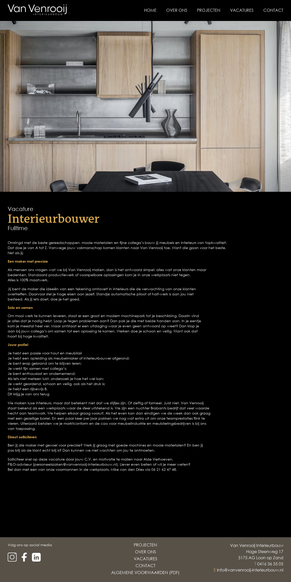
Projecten (208, 10)
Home (150, 10)
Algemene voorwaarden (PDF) (145, 572)
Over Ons (176, 10)
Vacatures (242, 10)
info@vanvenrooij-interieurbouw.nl (250, 570)
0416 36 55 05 (270, 563)
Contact (273, 10)
